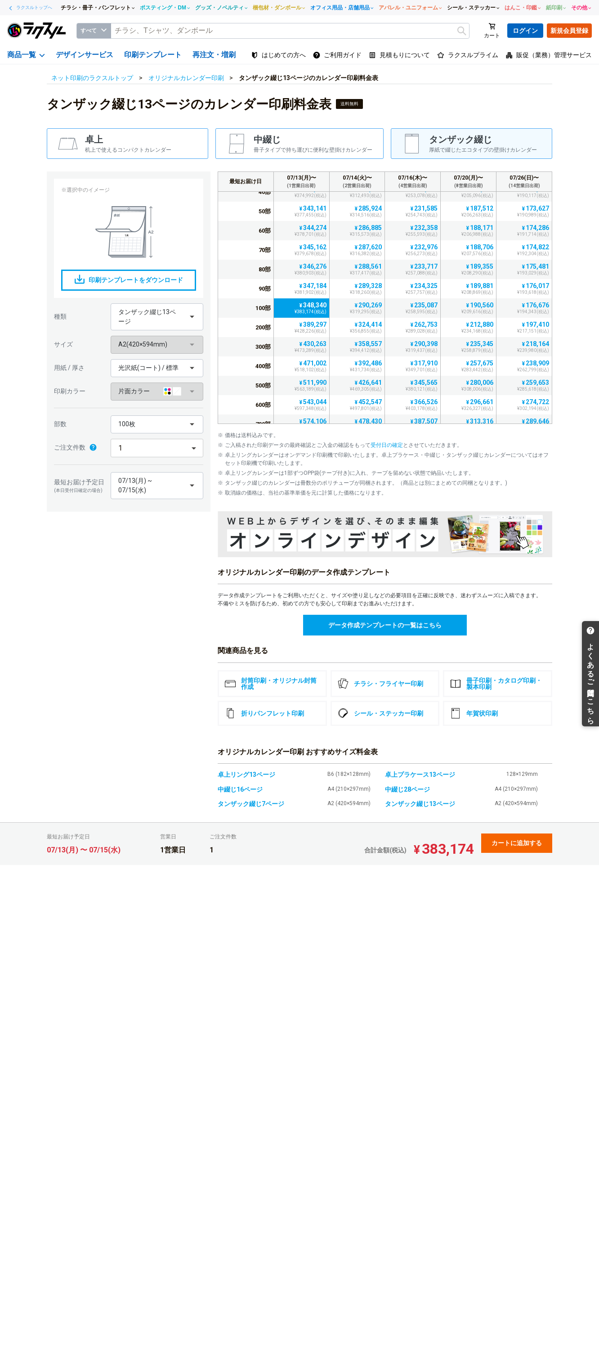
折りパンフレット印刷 (264, 713)
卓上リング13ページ (246, 774)
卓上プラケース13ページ (420, 774)
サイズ (63, 344)
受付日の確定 (387, 445)
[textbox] (290, 30)
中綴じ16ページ (240, 789)
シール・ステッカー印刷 (380, 713)
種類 (60, 316)
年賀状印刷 (474, 713)
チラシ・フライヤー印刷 (380, 683)
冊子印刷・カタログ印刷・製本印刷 (496, 683)
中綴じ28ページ (407, 789)
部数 (60, 424)
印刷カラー (69, 391)
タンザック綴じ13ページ (420, 803)
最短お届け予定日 (80, 486)
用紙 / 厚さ (69, 367)
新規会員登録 (569, 30)
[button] (157, 316)
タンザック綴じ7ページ (251, 803)
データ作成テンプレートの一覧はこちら (385, 625)
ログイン (525, 30)
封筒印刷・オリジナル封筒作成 (271, 683)
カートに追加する (517, 843)
